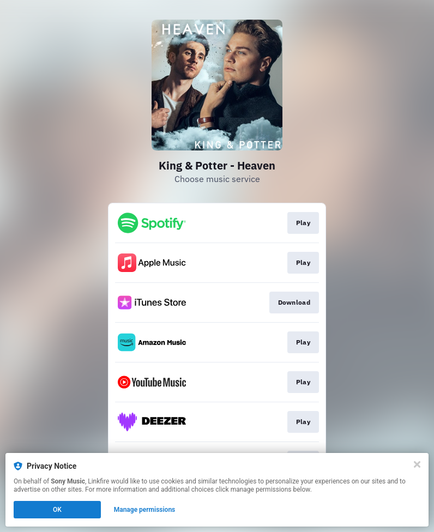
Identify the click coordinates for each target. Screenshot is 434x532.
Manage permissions (145, 509)
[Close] (417, 464)
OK (57, 509)
